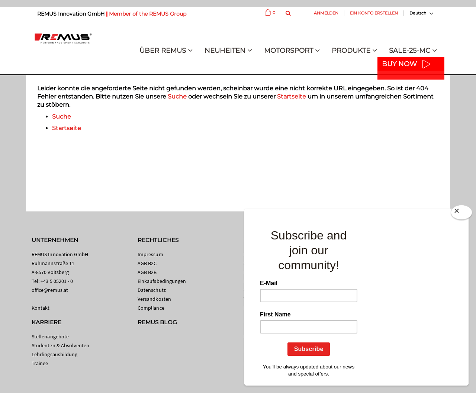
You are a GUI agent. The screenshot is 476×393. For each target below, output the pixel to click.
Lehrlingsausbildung (54, 354)
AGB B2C (147, 263)
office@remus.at (50, 290)
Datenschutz (152, 290)
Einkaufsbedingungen (162, 281)
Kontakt (40, 308)
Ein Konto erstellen (374, 13)
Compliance (151, 308)
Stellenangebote (50, 336)
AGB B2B (147, 272)
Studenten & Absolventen (61, 345)
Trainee (40, 363)
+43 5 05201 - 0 (57, 281)
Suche (177, 96)
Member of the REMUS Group (147, 13)
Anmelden (326, 13)
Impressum (150, 254)
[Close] (461, 212)
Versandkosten (154, 299)
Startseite (291, 96)
